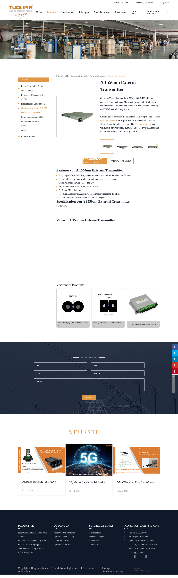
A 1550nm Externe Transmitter (116, 76)
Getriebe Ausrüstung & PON (34, 108)
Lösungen (84, 12)
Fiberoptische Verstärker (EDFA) (32, 117)
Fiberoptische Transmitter (31, 113)
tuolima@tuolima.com (138, 540)
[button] (157, 146)
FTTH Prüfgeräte (28, 136)
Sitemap (106, 571)
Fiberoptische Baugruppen (33, 104)
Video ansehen (121, 160)
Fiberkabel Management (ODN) (32, 97)
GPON (23, 126)
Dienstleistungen (102, 12)
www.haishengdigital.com (143, 574)
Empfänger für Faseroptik (30, 121)
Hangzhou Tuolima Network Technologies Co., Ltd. (56, 571)
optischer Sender (107, 120)
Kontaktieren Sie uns (153, 12)
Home (39, 12)
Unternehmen (67, 12)
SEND (89, 402)
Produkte (51, 12)
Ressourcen (121, 12)
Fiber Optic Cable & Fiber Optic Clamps (33, 88)
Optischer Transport (62, 548)
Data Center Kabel (62, 544)
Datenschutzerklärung (112, 574)
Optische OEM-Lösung (64, 540)
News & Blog (135, 12)
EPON (23, 130)
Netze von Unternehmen (64, 536)
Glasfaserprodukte (143, 124)
